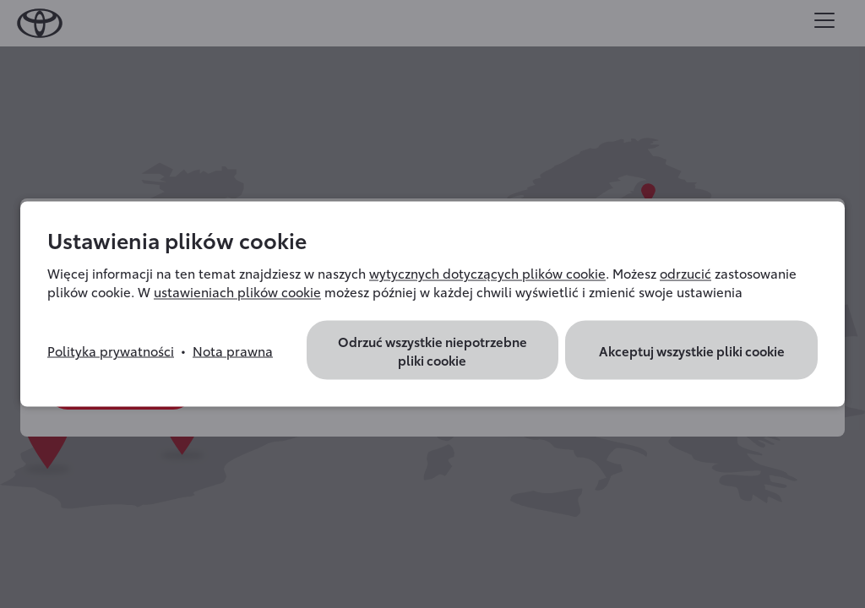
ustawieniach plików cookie (237, 291)
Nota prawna (233, 350)
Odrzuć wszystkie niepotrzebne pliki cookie (432, 350)
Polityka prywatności (110, 350)
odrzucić (685, 272)
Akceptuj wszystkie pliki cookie (692, 350)
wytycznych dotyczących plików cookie (487, 272)
